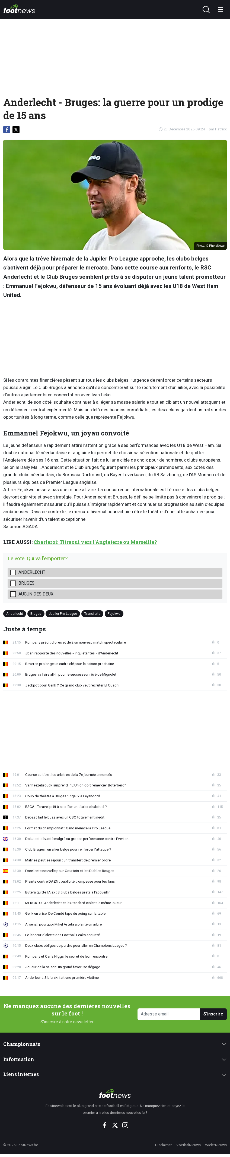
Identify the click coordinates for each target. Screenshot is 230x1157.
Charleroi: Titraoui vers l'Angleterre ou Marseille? (95, 542)
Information (18, 1059)
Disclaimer (163, 1145)
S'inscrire (213, 1014)
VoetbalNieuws (188, 1145)
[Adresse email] (169, 1014)
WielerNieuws (216, 1145)
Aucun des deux (35, 594)
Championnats (21, 1044)
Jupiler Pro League (63, 614)
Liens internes (21, 1074)
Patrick (221, 129)
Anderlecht (31, 572)
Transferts (92, 614)
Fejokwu (114, 614)
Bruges (26, 583)
